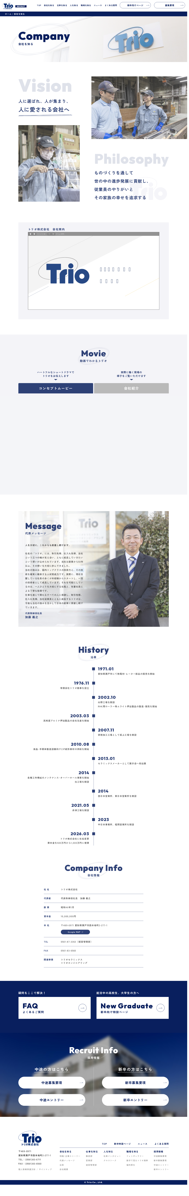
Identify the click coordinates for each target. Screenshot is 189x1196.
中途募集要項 (160, 1156)
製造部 (89, 1156)
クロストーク (110, 1160)
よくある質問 (111, 5)
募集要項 (174, 5)
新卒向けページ (138, 5)
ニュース (98, 5)
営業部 (89, 1160)
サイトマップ (45, 1169)
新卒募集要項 (160, 1160)
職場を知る (86, 5)
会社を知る (49, 5)
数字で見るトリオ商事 (137, 1160)
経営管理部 (91, 1165)
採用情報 (158, 1151)
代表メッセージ (67, 1160)
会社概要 (64, 1169)
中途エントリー (161, 1165)
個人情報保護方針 (27, 1169)
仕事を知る (62, 5)
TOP (39, 5)
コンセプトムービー (56, 396)
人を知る (74, 5)
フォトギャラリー (135, 1156)
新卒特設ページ (122, 1144)
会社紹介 (131, 396)
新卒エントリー (161, 1169)
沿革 (62, 1165)
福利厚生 (130, 1165)
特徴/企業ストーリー (70, 1156)
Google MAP (75, 940)
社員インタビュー (112, 1156)
